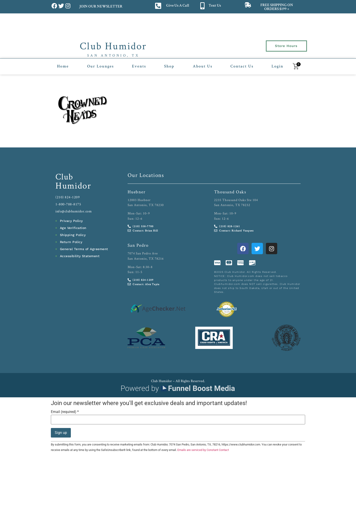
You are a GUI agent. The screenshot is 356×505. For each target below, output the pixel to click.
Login (277, 67)
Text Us (215, 6)
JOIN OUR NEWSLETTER (100, 7)
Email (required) (65, 412)
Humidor (73, 185)
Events (139, 67)
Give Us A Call (177, 6)
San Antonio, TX (113, 55)
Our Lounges (100, 67)
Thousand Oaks (230, 192)
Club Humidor (113, 45)
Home (63, 67)
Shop (169, 67)
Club (64, 176)
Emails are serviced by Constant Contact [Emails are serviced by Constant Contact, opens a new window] (203, 450)
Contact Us (241, 67)
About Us (202, 67)
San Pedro (138, 245)
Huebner (137, 192)
